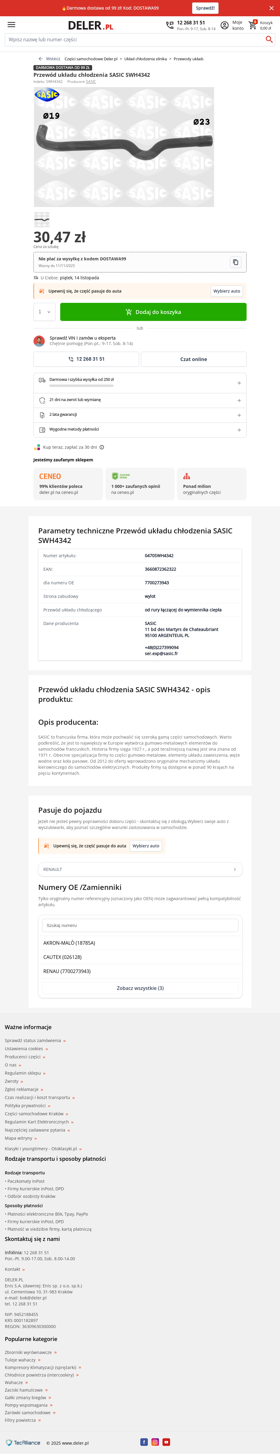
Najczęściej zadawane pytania (37, 1130)
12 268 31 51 (36, 1252)
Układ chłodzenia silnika (145, 58)
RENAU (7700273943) (67, 971)
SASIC (91, 81)
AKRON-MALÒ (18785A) (69, 943)
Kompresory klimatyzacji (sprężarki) (43, 1367)
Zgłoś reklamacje (24, 1089)
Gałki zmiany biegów (28, 1397)
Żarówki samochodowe (30, 1412)
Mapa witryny (21, 1138)
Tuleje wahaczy (22, 1360)
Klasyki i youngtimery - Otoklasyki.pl (43, 1148)
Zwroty (14, 1081)
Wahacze (16, 1382)
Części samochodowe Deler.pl (91, 58)
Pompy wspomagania (28, 1405)
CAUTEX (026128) (62, 957)
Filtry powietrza (23, 1420)
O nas (13, 1065)
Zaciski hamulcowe (26, 1390)
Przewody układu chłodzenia (199, 58)
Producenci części (25, 1057)
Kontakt (15, 1269)
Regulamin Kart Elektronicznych (39, 1122)
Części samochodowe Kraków (36, 1113)
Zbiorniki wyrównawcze (31, 1352)
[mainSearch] (134, 39)
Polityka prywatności (27, 1105)
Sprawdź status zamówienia (35, 1040)
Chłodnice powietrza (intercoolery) (42, 1375)
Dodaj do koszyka (153, 312)
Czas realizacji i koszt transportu (40, 1097)
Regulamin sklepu (25, 1073)
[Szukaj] (269, 39)
